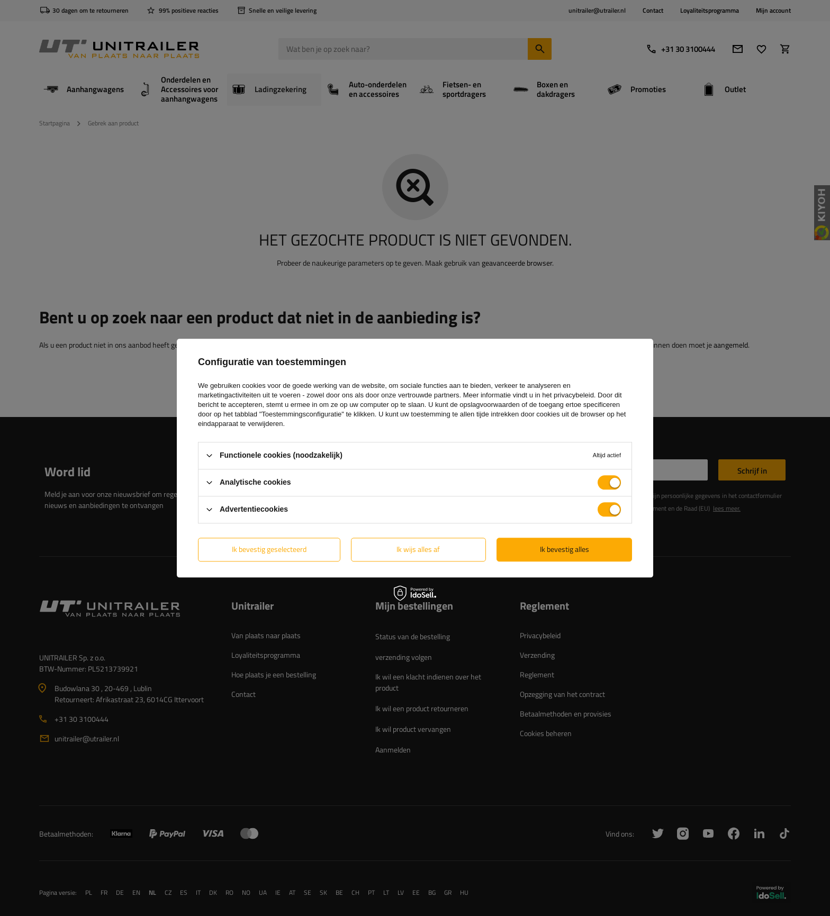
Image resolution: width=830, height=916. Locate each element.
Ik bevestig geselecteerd (269, 549)
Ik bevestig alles (564, 549)
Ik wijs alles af (418, 549)
